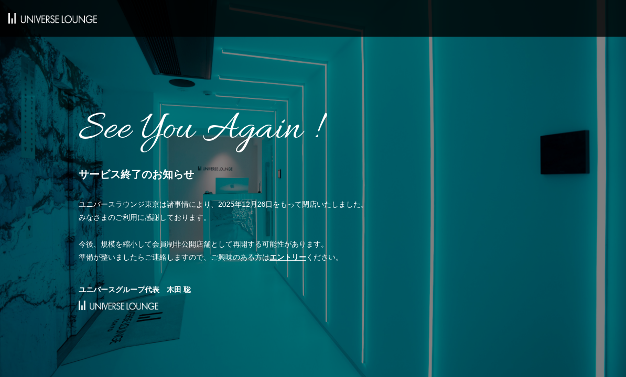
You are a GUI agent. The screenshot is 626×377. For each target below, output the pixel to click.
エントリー (287, 257)
